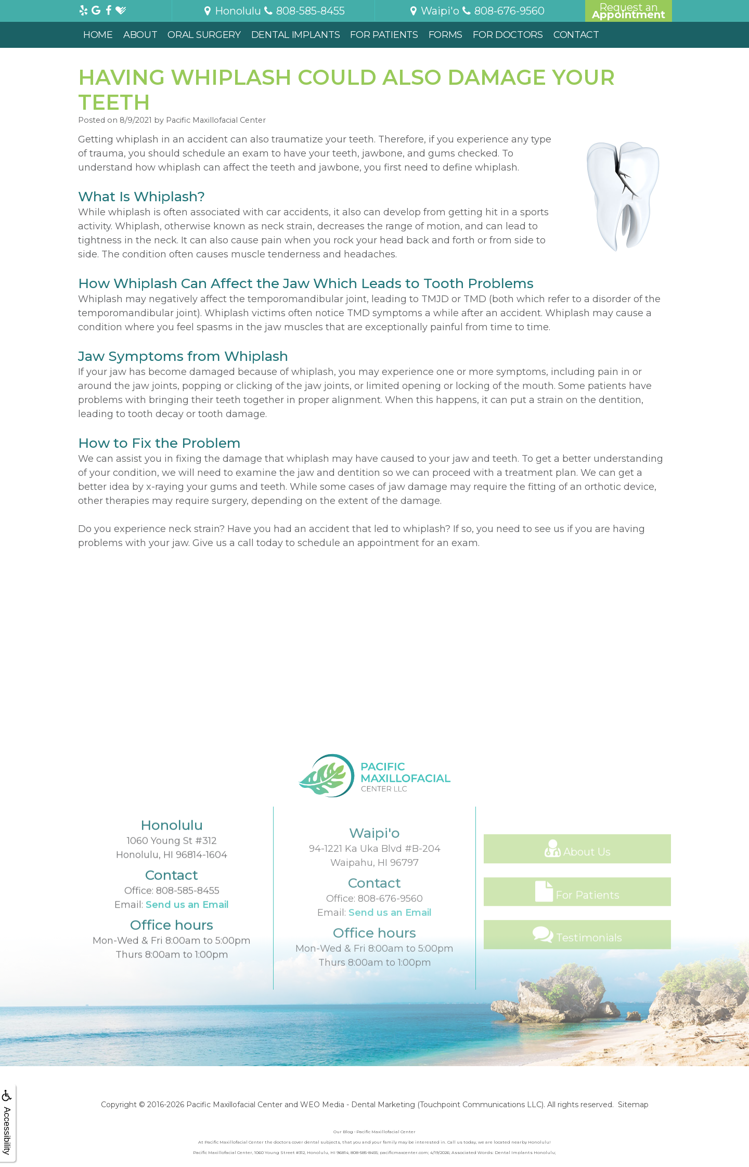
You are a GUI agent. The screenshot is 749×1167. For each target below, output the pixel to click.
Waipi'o (433, 11)
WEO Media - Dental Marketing (357, 1104)
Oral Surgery (203, 35)
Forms (446, 35)
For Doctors (508, 35)
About (140, 35)
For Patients (384, 35)
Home (98, 35)
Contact (576, 35)
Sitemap (633, 1104)
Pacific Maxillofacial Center (234, 1104)
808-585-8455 (187, 916)
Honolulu (231, 11)
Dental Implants (295, 35)
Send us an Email (187, 930)
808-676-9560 (390, 933)
